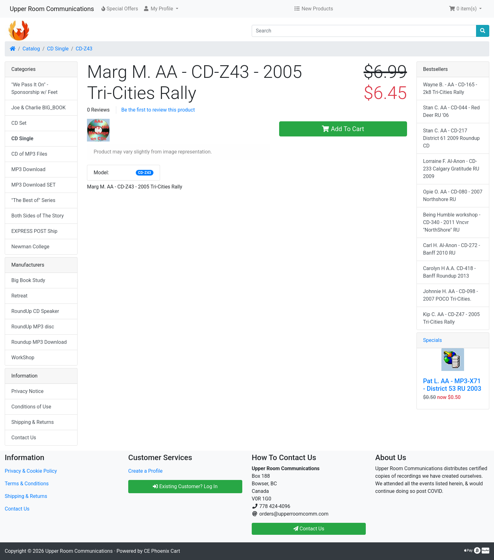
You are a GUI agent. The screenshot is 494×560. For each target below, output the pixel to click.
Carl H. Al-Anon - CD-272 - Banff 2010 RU (451, 249)
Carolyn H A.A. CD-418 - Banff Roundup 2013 (449, 272)
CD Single (57, 49)
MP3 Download (28, 169)
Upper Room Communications (52, 9)
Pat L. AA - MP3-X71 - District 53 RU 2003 (452, 384)
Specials (432, 340)
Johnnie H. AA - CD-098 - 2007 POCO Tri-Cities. (450, 295)
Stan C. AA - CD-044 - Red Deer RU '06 (451, 111)
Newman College (30, 247)
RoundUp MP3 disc (32, 327)
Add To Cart (343, 129)
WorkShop (22, 358)
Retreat (19, 296)
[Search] (364, 31)
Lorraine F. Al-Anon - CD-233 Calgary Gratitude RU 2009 (451, 168)
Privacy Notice (27, 391)
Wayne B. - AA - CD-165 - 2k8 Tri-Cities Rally (450, 88)
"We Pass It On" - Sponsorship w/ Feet (34, 88)
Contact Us (23, 438)
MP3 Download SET (33, 185)
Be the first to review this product (158, 110)
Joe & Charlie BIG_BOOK (38, 108)
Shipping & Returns (32, 422)
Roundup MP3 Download (39, 342)
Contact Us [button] (309, 529)
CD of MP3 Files (29, 154)
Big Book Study (28, 280)
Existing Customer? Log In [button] (185, 486)
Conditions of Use (31, 407)
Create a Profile (145, 471)
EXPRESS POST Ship (34, 231)
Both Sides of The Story (37, 216)
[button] (161, 9)
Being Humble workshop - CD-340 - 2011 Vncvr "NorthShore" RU (451, 222)
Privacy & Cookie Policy (31, 471)
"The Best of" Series (33, 200)
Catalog (31, 49)
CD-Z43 (84, 49)
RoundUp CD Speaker (35, 311)
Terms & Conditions (27, 484)
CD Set (18, 123)
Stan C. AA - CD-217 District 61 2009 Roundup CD (451, 138)
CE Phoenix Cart (162, 551)
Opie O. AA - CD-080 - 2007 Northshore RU (453, 195)
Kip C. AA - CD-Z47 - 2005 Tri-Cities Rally (451, 318)
